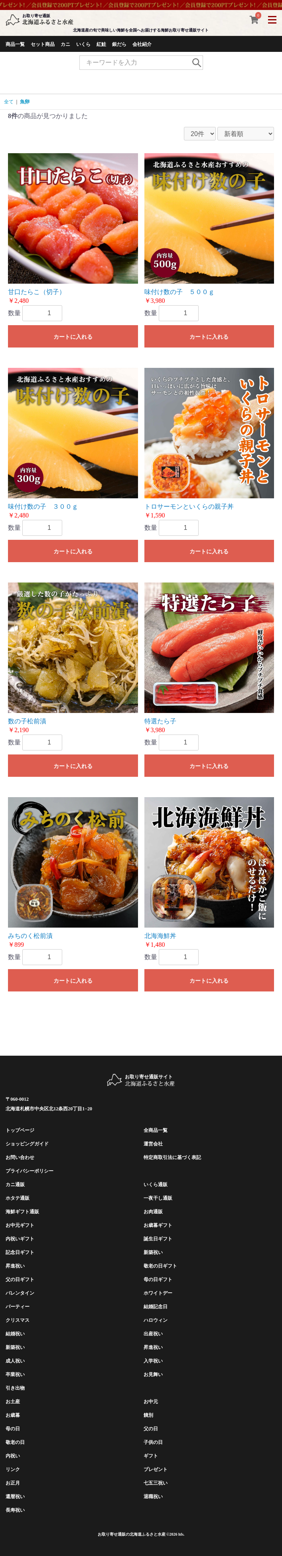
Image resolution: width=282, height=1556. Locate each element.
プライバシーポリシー (29, 1171)
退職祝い (153, 1496)
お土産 (13, 1401)
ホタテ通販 (18, 1198)
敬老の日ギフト (160, 1266)
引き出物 (15, 1388)
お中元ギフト (20, 1225)
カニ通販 (15, 1184)
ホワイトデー (158, 1293)
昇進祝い (15, 1266)
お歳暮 (13, 1415)
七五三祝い (156, 1483)
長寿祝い (15, 1510)
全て (9, 102)
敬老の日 (15, 1442)
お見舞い (153, 1374)
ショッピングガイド (27, 1144)
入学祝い (153, 1361)
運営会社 (153, 1144)
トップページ (20, 1130)
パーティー (18, 1306)
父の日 (151, 1429)
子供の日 (153, 1442)
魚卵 (25, 102)
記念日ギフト (20, 1252)
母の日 (13, 1429)
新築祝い (153, 1252)
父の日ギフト (20, 1279)
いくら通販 (156, 1184)
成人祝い (15, 1361)
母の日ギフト (158, 1279)
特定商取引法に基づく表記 (172, 1157)
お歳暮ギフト (158, 1225)
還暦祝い (15, 1496)
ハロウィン (156, 1320)
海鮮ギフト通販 (22, 1211)
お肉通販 (153, 1211)
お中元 (151, 1401)
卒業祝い (15, 1374)
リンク (13, 1469)
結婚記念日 (156, 1306)
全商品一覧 (156, 1130)
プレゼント (156, 1469)
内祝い (13, 1456)
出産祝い (153, 1334)
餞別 (148, 1415)
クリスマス (18, 1320)
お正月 (13, 1483)
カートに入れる (73, 337)
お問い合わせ (20, 1157)
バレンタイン (20, 1293)
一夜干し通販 (158, 1198)
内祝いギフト (20, 1239)
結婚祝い (15, 1334)
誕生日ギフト (158, 1239)
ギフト (151, 1456)
